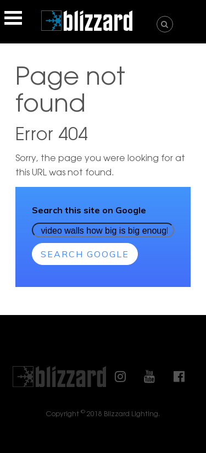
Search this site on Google (89, 210)
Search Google (85, 253)
